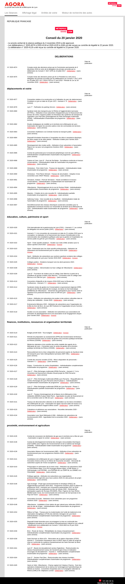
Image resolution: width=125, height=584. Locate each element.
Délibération (71, 71)
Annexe (59, 244)
